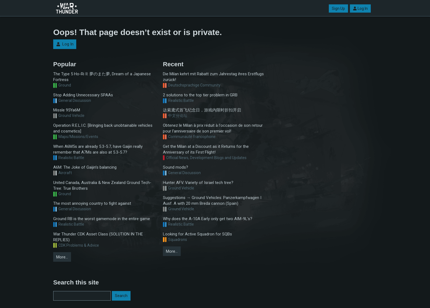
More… (62, 257)
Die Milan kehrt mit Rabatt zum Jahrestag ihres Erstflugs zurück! (213, 76)
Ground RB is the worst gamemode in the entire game (101, 218)
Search (121, 295)
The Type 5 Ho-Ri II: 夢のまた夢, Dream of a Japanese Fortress (102, 76)
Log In (360, 8)
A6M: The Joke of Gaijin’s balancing (85, 167)
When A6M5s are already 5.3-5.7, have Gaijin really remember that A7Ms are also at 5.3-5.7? (98, 149)
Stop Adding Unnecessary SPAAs (83, 95)
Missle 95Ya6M (66, 110)
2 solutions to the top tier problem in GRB (200, 95)
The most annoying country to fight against (92, 203)
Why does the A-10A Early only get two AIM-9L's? (207, 218)
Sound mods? (175, 167)
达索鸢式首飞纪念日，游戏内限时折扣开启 (202, 110)
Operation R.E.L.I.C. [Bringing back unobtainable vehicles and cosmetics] (102, 128)
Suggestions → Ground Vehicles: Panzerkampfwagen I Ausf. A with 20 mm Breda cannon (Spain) (212, 200)
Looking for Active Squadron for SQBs (197, 234)
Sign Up (338, 8)
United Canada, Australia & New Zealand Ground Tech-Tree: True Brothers (102, 185)
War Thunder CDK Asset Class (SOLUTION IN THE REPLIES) (98, 237)
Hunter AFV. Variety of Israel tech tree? (198, 182)
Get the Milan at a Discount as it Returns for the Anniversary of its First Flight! (206, 149)
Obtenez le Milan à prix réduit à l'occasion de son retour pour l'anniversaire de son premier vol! (213, 128)
